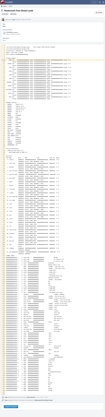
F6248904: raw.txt (12, 32)
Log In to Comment (11, 407)
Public (14, 14)
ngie (14, 20)
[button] (103, 2)
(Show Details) (31, 397)
